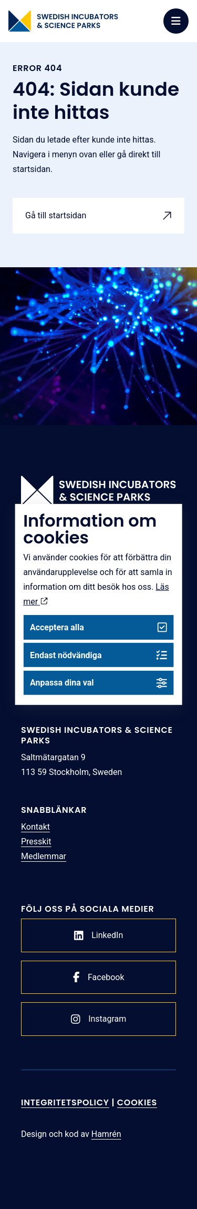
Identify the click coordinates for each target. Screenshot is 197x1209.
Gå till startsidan (55, 215)
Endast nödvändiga (98, 655)
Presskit (36, 842)
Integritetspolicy (65, 1102)
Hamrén (106, 1134)
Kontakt (35, 827)
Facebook (99, 977)
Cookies (137, 1102)
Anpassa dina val (98, 682)
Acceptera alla (98, 627)
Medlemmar (43, 856)
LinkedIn (98, 935)
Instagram (99, 1019)
